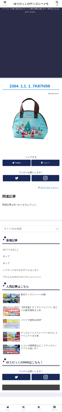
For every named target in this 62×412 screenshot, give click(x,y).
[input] (31, 229)
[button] (57, 229)
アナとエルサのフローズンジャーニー (22, 277)
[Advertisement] (31, 47)
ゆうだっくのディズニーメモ (31, 3)
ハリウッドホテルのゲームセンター (21, 270)
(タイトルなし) (10, 249)
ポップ (6, 256)
